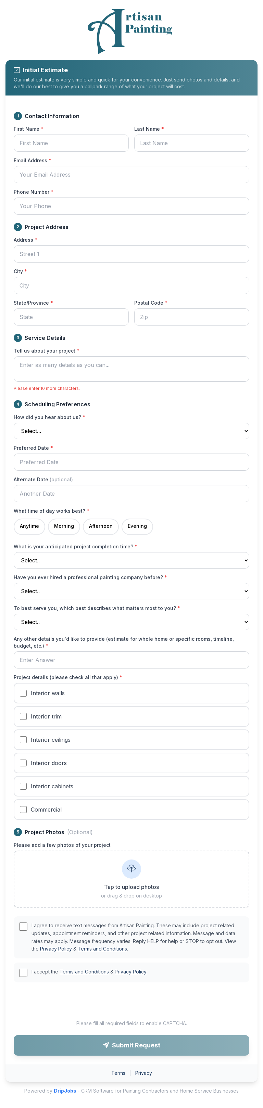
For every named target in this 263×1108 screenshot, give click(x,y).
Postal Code (150, 303)
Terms (118, 1073)
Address (25, 240)
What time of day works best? (51, 511)
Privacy (143, 1073)
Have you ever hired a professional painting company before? (90, 577)
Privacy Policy (56, 949)
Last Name (149, 129)
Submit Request (131, 1045)
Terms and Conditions (102, 949)
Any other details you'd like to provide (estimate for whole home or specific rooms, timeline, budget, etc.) (124, 642)
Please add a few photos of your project (62, 845)
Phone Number (33, 192)
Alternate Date (43, 479)
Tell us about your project (46, 351)
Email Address (32, 160)
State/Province (33, 303)
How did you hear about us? (49, 417)
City (20, 271)
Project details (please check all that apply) (68, 677)
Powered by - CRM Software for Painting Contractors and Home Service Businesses (131, 1091)
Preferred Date (33, 448)
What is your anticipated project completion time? (75, 546)
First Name (28, 129)
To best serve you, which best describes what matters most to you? (97, 608)
